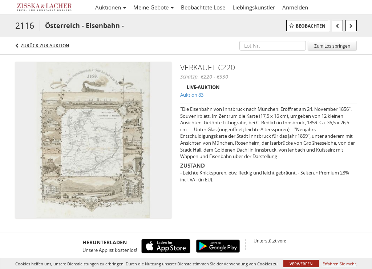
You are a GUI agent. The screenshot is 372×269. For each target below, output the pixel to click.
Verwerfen (301, 263)
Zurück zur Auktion (45, 46)
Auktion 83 (191, 95)
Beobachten (311, 26)
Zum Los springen (332, 46)
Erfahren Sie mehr (339, 263)
